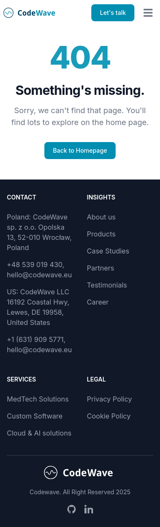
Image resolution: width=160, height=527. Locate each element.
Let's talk (113, 12)
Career (98, 302)
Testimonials (107, 285)
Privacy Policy (109, 399)
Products (101, 234)
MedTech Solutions (38, 399)
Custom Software (35, 416)
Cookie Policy (109, 416)
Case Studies (108, 251)
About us (101, 217)
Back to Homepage (80, 150)
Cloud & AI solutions (39, 433)
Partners (100, 268)
